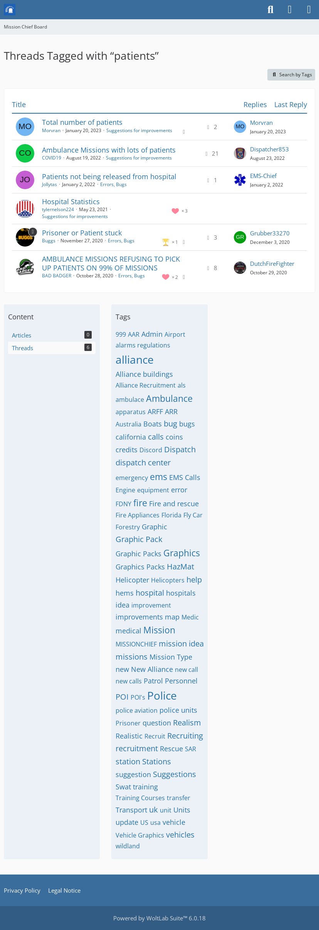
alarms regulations (143, 345)
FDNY (123, 504)
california (131, 436)
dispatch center (143, 462)
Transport (131, 809)
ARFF (155, 411)
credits (127, 449)
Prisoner (128, 723)
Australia (128, 424)
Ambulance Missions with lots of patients (109, 149)
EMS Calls (184, 477)
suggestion (133, 774)
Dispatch (180, 449)
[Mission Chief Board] (9, 9)
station (128, 761)
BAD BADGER (56, 275)
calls (156, 436)
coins (174, 436)
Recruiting (185, 735)
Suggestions (174, 774)
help (194, 579)
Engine (125, 490)
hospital (150, 593)
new (122, 669)
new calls (129, 681)
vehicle (174, 822)
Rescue (171, 748)
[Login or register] (289, 9)
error (179, 489)
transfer (178, 798)
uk (153, 809)
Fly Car (193, 515)
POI (122, 697)
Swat (123, 786)
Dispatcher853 (269, 149)
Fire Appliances (138, 515)
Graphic (154, 526)
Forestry (128, 527)
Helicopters (168, 580)
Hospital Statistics (71, 201)
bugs (187, 423)
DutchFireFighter (272, 263)
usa (155, 822)
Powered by (159, 918)
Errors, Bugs (113, 184)
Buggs (48, 240)
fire (140, 503)
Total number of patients (82, 122)
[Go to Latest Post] (240, 127)
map (172, 616)
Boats (152, 423)
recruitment (137, 748)
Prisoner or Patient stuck (82, 232)
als (182, 385)
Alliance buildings (144, 374)
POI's (138, 697)
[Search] (270, 9)
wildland (128, 846)
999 (121, 334)
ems (158, 476)
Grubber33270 (270, 233)
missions (132, 656)
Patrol (153, 680)
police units (178, 710)
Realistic (129, 735)
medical (128, 630)
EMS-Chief (263, 176)
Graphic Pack (139, 539)
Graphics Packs (140, 566)
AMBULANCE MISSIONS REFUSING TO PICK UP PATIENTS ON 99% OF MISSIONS (111, 263)
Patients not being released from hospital (109, 176)
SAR (190, 749)
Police (162, 695)
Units (181, 809)
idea (122, 604)
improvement (151, 605)
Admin (152, 334)
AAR (133, 334)
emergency (132, 477)
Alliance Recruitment (146, 385)
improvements (139, 616)
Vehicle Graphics (140, 835)
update (127, 822)
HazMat (180, 566)
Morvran (51, 130)
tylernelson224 (58, 209)
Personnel (181, 680)
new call (186, 669)
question (157, 722)
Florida (171, 515)
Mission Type (170, 656)
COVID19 (51, 157)
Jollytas (49, 184)
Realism (187, 722)
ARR (171, 411)
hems (125, 593)
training (145, 786)
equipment (153, 490)
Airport (175, 334)
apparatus (131, 412)
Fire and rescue (174, 503)
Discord (150, 450)
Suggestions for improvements (139, 130)
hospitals (181, 593)
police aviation (137, 710)
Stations (156, 761)
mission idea (181, 643)
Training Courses (140, 798)
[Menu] (309, 9)
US (144, 822)
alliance (135, 359)
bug (170, 423)
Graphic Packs (138, 553)
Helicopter (132, 579)
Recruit (154, 736)
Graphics (181, 553)
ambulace (130, 399)
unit (165, 810)
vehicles (180, 834)
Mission (159, 630)
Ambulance (169, 398)
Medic (190, 617)
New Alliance (152, 669)
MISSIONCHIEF (136, 644)
